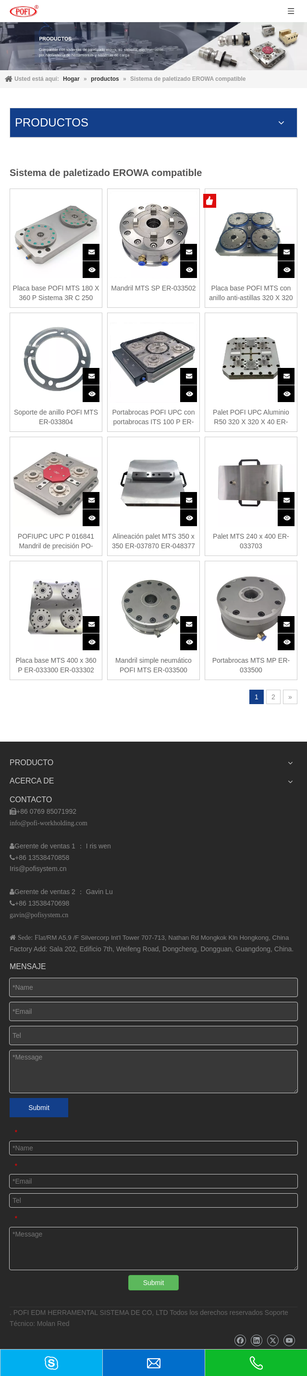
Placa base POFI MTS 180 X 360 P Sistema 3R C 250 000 (56, 293)
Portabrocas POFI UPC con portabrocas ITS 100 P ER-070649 (153, 417)
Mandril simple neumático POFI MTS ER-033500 (153, 665)
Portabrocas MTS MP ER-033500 (251, 665)
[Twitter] (273, 1341)
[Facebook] (240, 1341)
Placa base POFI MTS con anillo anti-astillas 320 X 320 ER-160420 (251, 293)
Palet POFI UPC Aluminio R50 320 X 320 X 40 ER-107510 (251, 417)
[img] (153, 46)
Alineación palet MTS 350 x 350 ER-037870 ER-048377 (153, 541)
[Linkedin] (256, 1341)
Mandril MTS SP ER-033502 (153, 288)
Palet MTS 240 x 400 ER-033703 (251, 541)
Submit (38, 1107)
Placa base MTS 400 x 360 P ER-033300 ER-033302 (55, 665)
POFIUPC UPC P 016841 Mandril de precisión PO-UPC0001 (56, 541)
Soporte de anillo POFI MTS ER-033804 (56, 417)
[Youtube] (289, 1341)
